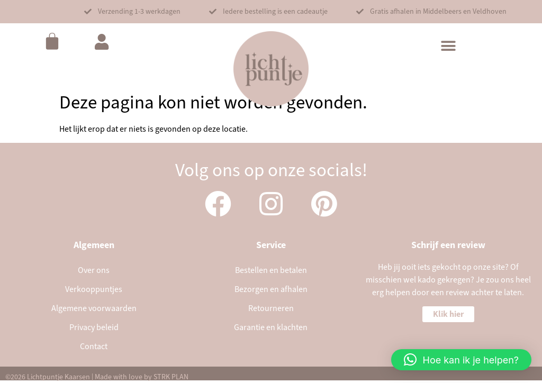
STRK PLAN (170, 377)
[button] (132, 11)
